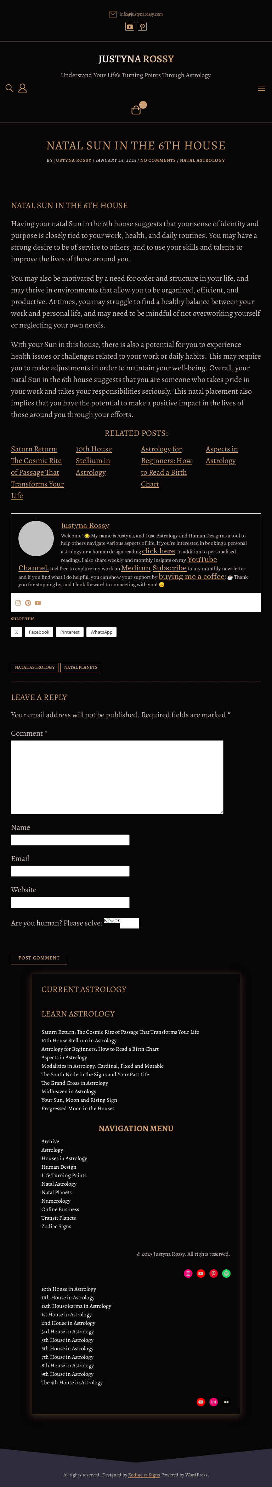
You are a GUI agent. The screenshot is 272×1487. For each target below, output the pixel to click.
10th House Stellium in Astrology (94, 461)
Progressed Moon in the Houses (77, 1108)
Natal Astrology (202, 160)
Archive (50, 1141)
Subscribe (170, 567)
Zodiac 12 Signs (144, 1474)
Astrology (52, 1150)
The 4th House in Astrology (72, 1382)
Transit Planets (58, 1218)
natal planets (80, 667)
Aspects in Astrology (64, 1057)
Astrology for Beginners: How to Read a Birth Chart (100, 1049)
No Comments (158, 160)
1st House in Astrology (66, 1314)
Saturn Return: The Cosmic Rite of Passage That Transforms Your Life (37, 472)
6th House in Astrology (67, 1348)
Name (20, 827)
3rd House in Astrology (67, 1331)
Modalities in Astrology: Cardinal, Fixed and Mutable (102, 1066)
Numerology (55, 1201)
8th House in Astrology (67, 1365)
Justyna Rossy (136, 59)
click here (158, 550)
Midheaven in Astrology (68, 1091)
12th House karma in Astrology (76, 1306)
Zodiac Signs (56, 1226)
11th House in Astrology (68, 1297)
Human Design (58, 1167)
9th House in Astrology (67, 1374)
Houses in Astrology (64, 1158)
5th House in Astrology (67, 1340)
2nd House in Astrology (68, 1323)
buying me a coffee (192, 576)
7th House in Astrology (67, 1357)
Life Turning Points (63, 1175)
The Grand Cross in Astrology (74, 1083)
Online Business (60, 1209)
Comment (29, 733)
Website (23, 889)
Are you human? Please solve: (75, 923)
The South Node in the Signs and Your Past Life (95, 1074)
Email (20, 858)
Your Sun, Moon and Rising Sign (79, 1100)
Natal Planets (56, 1192)
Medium (136, 567)
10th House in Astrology (68, 1289)
